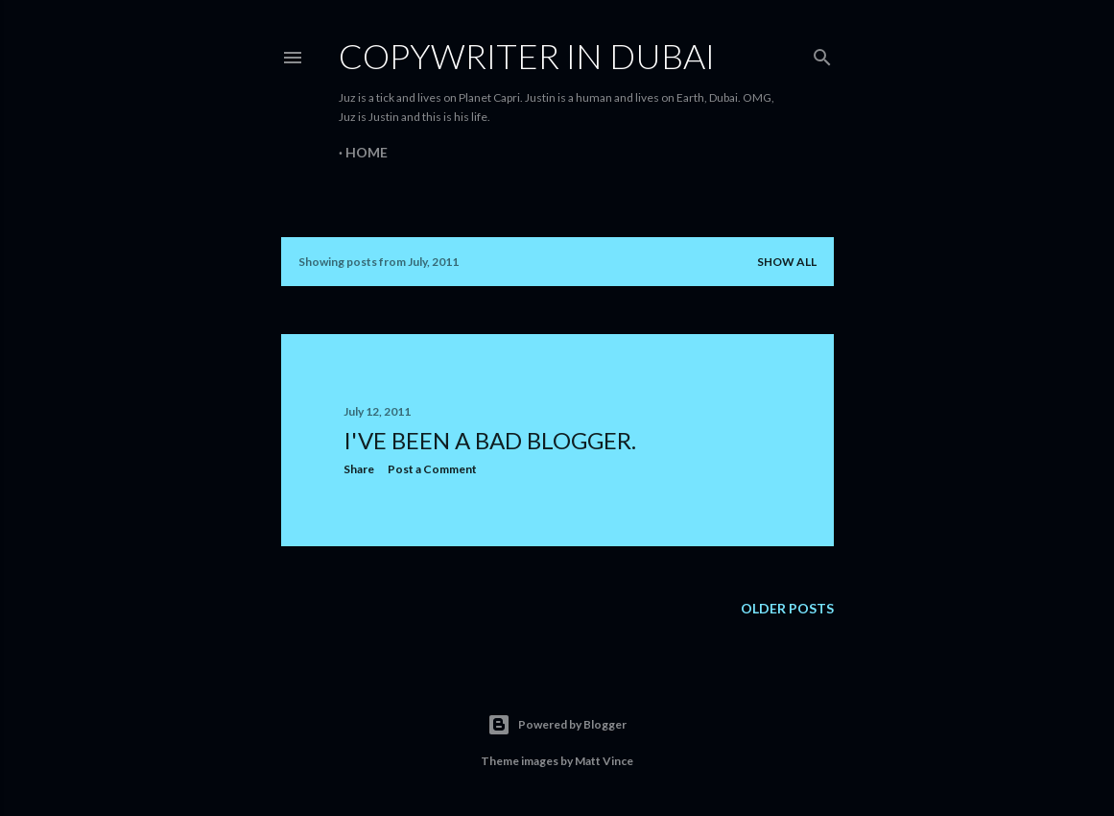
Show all (787, 261)
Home (366, 152)
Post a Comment (432, 469)
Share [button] (359, 469)
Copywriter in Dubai (527, 56)
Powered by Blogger (557, 724)
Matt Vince (604, 761)
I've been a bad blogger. (490, 440)
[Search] (822, 53)
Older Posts (787, 608)
